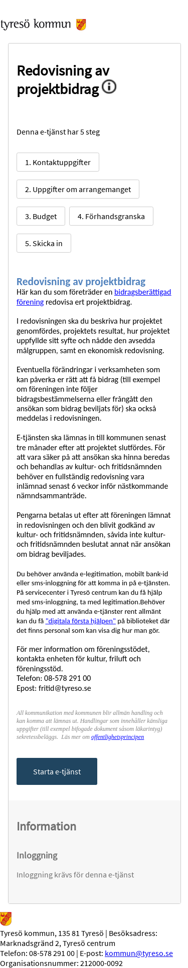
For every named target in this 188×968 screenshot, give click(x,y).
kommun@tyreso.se (139, 953)
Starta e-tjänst (57, 771)
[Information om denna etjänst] (112, 89)
